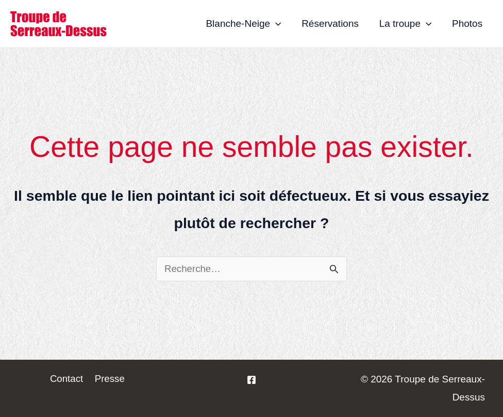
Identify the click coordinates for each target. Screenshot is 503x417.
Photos (467, 23)
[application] (278, 24)
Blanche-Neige (246, 24)
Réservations (332, 23)
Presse (109, 379)
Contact (67, 379)
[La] (251, 379)
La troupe (406, 24)
